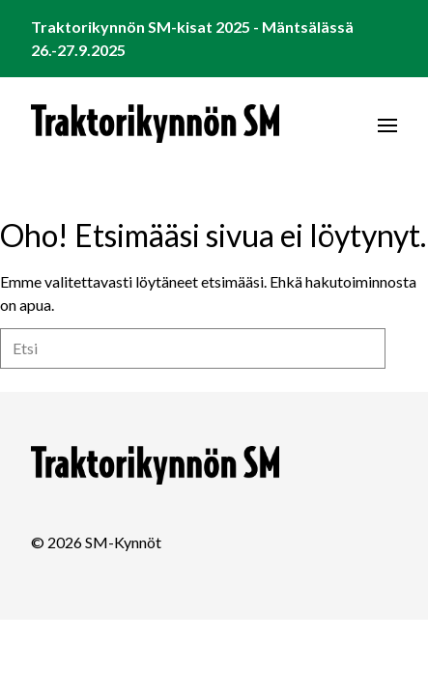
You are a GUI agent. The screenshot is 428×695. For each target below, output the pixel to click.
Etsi (406, 348)
